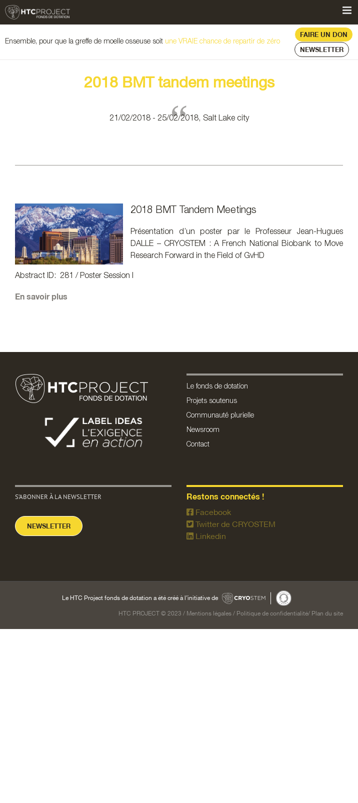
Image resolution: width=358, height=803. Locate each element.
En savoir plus (42, 296)
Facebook (208, 512)
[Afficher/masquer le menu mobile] (347, 10)
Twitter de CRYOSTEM (231, 524)
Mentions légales (209, 613)
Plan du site (327, 613)
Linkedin (206, 536)
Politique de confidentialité (272, 613)
